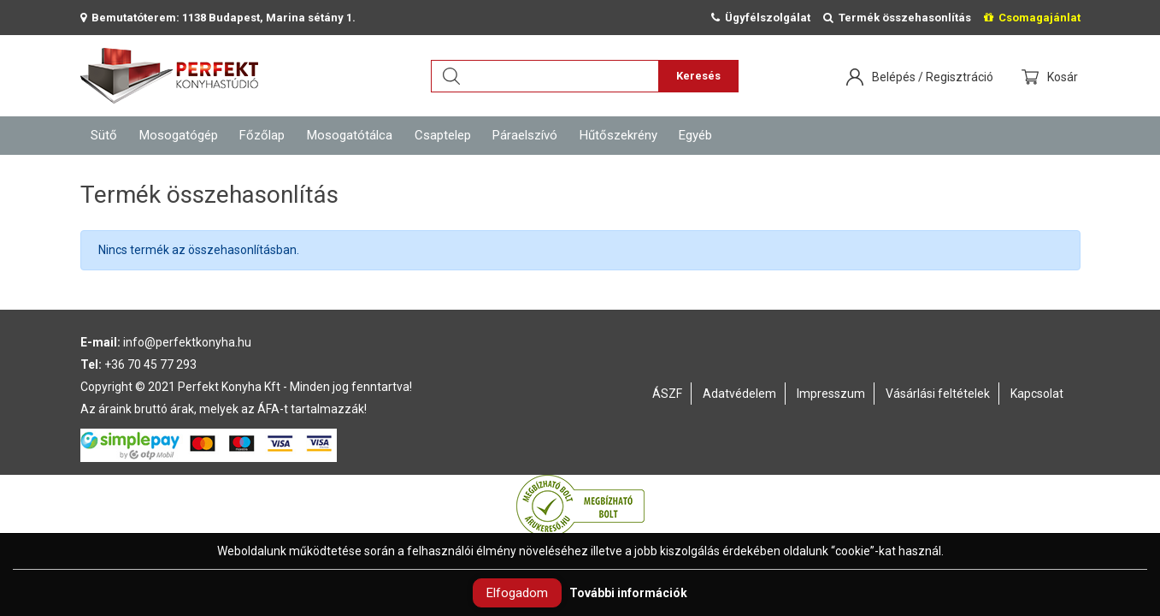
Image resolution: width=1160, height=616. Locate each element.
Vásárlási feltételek (938, 393)
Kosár (1064, 77)
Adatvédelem (739, 393)
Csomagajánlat (1032, 17)
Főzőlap (262, 135)
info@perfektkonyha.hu (187, 342)
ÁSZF (667, 393)
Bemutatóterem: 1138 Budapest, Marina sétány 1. (218, 17)
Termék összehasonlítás (897, 17)
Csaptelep (443, 135)
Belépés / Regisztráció (932, 77)
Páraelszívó (524, 135)
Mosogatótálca (349, 135)
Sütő (104, 135)
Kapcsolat (1036, 393)
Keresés (698, 75)
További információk (628, 593)
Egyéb (695, 135)
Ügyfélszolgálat (760, 17)
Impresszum (831, 393)
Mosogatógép (178, 135)
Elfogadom (517, 593)
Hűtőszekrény (618, 135)
